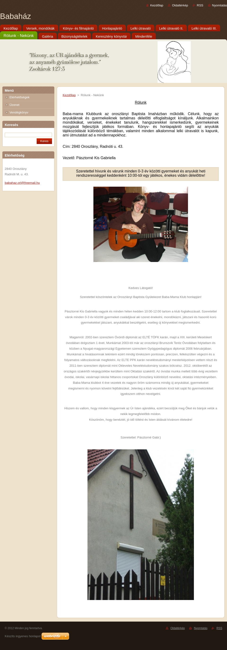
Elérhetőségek (19, 97)
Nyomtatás (219, 5)
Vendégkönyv (18, 112)
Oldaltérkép (180, 5)
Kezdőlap (156, 5)
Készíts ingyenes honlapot (23, 636)
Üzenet (14, 105)
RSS (200, 5)
